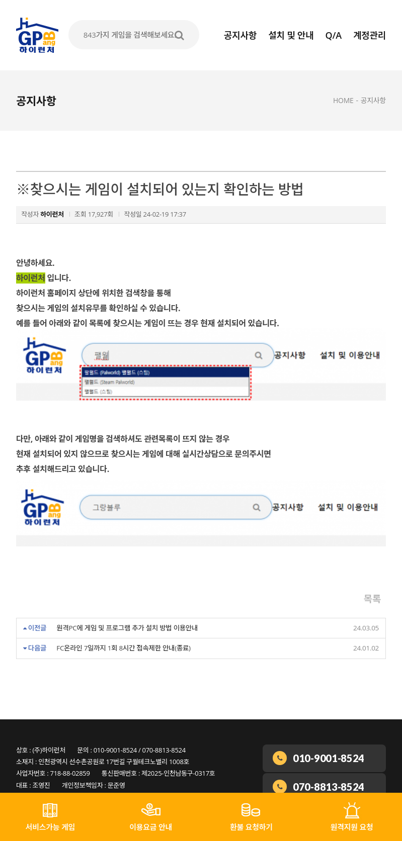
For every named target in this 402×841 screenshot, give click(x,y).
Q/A (334, 35)
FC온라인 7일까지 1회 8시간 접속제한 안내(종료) (123, 622)
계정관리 (369, 35)
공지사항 (240, 35)
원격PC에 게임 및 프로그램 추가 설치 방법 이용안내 (127, 602)
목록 (372, 573)
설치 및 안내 (290, 35)
